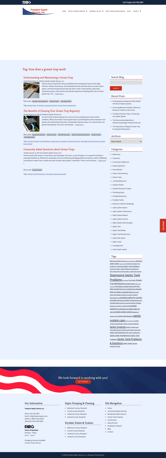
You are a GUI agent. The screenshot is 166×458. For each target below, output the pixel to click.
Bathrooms (116, 154)
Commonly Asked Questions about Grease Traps (49, 149)
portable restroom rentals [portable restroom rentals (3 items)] (119, 300)
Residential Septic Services (117, 414)
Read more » (59, 94)
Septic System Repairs (120, 215)
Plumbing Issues (64, 134)
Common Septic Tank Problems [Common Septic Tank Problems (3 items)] (128, 266)
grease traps (32, 105)
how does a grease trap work (47, 105)
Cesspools (116, 158)
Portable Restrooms (120, 196)
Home (64, 11)
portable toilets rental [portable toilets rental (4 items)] (122, 311)
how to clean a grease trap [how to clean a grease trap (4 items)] (121, 292)
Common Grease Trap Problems (39, 141)
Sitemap (91, 455)
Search (116, 88)
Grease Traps (54, 101)
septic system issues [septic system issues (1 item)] (130, 321)
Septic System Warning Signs (123, 223)
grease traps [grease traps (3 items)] (130, 283)
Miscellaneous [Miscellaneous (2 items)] (114, 298)
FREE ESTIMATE (163, 225)
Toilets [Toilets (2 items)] (118, 346)
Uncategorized (66, 101)
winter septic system (120, 249)
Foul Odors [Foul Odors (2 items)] (132, 280)
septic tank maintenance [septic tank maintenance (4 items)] (120, 335)
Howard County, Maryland (76, 417)
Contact (136, 11)
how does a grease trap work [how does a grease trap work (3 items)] (125, 286)
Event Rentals (117, 169)
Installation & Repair (115, 426)
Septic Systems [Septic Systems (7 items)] (118, 326)
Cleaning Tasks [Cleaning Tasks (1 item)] (122, 264)
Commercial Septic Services (117, 411)
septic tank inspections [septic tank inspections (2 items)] (132, 333)
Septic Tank (117, 226)
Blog (129, 11)
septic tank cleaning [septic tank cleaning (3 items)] (117, 332)
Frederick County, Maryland (77, 414)
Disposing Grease (39, 134)
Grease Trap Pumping (115, 417)
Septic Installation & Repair (115, 11)
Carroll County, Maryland (76, 411)
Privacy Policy (99, 455)
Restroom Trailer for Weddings (123, 204)
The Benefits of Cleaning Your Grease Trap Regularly (52, 111)
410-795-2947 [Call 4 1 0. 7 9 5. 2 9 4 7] (35, 414)
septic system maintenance (122, 211)
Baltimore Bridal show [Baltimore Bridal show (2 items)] (117, 261)
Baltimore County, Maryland (77, 408)
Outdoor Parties (118, 185)
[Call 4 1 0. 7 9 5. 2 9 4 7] (138, 2)
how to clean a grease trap (67, 105)
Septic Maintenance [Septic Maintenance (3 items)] (125, 316)
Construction (112, 420)
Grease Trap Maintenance (36, 174)
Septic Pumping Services (76, 11)
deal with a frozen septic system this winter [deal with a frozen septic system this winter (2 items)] (127, 271)
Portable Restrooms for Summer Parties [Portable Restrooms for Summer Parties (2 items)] (122, 303)
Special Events (113, 423)
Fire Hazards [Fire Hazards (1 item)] (125, 280)
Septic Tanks (96, 134)
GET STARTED (83, 382)
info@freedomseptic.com (38, 416)
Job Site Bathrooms (119, 181)
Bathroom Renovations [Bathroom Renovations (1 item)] (129, 261)
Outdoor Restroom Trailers (122, 188)
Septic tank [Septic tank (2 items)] (125, 330)
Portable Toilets (95, 11)
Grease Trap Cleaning (40, 101)
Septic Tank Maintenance (81, 134)
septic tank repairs (119, 238)
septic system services (120, 219)
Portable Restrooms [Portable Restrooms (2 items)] (135, 300)
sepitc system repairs (120, 207)
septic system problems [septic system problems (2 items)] (131, 324)
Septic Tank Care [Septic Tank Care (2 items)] (135, 330)
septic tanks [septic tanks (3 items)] (127, 343)
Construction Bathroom (121, 162)
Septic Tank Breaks (119, 230)
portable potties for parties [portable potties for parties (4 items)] (130, 297)
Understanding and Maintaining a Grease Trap (48, 77)
